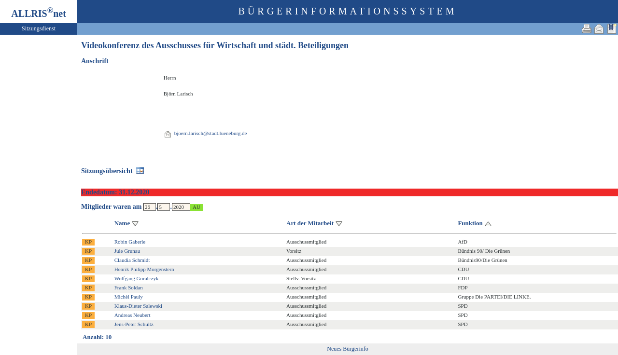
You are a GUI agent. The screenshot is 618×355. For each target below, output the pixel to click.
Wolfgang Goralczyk (136, 278)
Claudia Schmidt (132, 260)
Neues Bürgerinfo (347, 348)
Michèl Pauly (128, 297)
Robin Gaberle (129, 242)
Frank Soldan (128, 287)
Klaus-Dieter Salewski (138, 306)
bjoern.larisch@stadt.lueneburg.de (210, 133)
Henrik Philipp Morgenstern (144, 269)
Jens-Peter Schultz (134, 324)
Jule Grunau (127, 251)
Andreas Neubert (132, 315)
